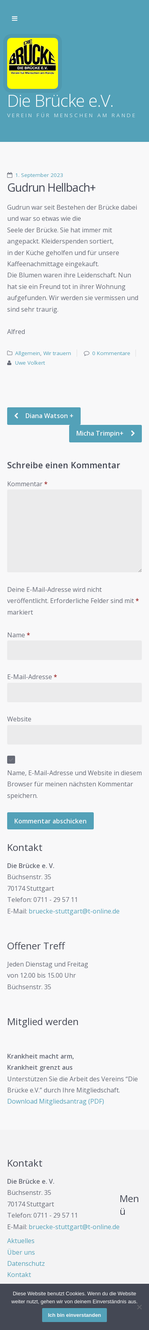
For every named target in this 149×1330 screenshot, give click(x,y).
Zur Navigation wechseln (14, 18)
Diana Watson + (49, 415)
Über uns (21, 1252)
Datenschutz (26, 1263)
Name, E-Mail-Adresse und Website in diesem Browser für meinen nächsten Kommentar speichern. (74, 784)
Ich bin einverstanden (74, 1315)
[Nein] (139, 1307)
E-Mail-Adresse (32, 676)
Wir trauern (57, 353)
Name (18, 635)
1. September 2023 (39, 175)
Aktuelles (21, 1240)
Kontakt (19, 1274)
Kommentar (27, 483)
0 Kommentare (111, 353)
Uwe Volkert (30, 362)
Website (19, 719)
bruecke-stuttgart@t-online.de (74, 911)
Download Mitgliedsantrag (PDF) (55, 1101)
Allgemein (27, 353)
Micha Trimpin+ (100, 433)
